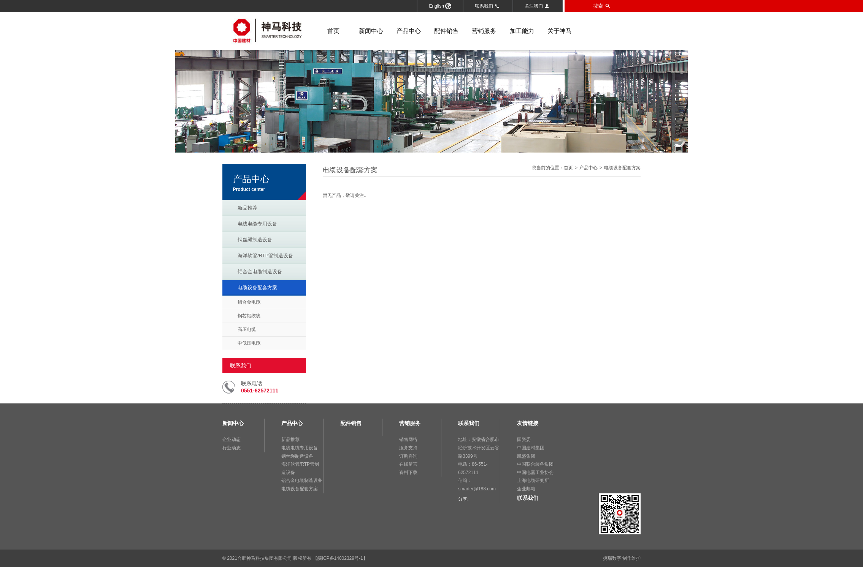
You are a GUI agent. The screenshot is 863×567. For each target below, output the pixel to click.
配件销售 (446, 31)
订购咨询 (408, 456)
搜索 (601, 6)
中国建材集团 (530, 447)
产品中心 (409, 31)
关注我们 (537, 6)
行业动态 (231, 447)
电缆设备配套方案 (257, 287)
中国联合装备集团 (535, 464)
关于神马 (559, 31)
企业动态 (231, 439)
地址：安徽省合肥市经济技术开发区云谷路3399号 (478, 447)
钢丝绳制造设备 (255, 240)
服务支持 (408, 447)
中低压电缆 (249, 343)
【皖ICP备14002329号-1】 (340, 558)
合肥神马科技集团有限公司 (264, 558)
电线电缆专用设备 (257, 224)
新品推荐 (247, 208)
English (440, 6)
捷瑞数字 (612, 558)
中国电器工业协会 (535, 472)
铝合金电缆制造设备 (260, 271)
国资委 (524, 439)
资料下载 (408, 472)
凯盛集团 (526, 456)
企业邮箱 (526, 488)
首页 (333, 31)
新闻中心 (371, 31)
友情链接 (527, 423)
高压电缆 (247, 329)
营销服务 (484, 31)
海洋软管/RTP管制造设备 (265, 255)
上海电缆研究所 (533, 480)
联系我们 (487, 6)
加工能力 (522, 31)
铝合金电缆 (249, 302)
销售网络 (408, 439)
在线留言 (408, 464)
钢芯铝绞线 (249, 315)
